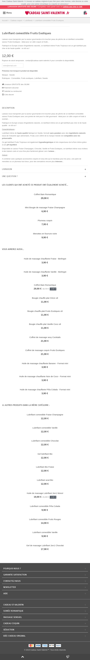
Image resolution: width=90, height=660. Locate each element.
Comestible (15, 78)
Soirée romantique (13, 611)
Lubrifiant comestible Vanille (45, 428)
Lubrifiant (37, 78)
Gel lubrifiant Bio (45, 454)
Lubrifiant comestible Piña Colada (45, 506)
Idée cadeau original (14, 636)
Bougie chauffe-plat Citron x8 (45, 298)
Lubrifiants (28, 20)
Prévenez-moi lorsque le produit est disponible (20, 71)
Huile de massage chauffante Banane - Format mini (45, 363)
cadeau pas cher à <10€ (72, 7)
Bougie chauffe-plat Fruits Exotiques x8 (45, 311)
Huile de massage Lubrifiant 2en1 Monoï (45, 493)
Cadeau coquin (16, 20)
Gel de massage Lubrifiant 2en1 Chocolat (45, 545)
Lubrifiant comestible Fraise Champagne (45, 414)
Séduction (8, 629)
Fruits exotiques (27, 78)
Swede (12, 75)
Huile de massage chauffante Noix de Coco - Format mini (45, 376)
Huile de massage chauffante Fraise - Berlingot (45, 259)
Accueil (5, 20)
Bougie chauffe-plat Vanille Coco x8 (45, 324)
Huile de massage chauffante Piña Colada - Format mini (45, 389)
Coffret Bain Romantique (45, 194)
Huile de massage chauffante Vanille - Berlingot (45, 272)
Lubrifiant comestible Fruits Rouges (45, 519)
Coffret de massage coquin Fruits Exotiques (45, 350)
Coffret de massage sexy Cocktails (45, 337)
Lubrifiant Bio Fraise (45, 467)
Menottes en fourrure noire (45, 233)
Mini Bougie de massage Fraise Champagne (45, 207)
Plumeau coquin (45, 220)
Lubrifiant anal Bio (45, 480)
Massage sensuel (12, 617)
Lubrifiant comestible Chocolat (45, 441)
